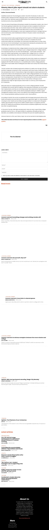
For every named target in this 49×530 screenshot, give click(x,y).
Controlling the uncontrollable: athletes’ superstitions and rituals (12, 448)
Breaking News (5, 435)
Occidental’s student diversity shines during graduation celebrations (10, 478)
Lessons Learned (6, 215)
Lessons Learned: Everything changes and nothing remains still (21, 217)
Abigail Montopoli (10, 300)
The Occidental (6, 9)
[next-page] (4, 428)
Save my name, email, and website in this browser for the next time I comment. (21, 175)
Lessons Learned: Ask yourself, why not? (13, 258)
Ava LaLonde (4, 340)
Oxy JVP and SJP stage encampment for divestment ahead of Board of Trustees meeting (10, 439)
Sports (4, 446)
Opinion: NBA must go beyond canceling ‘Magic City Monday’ (20, 379)
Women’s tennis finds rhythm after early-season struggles (12, 455)
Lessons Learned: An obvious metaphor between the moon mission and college (23, 338)
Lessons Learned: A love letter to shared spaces (20, 298)
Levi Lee (3, 421)
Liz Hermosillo (5, 458)
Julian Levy (4, 465)
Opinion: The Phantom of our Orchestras (14, 420)
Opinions (4, 377)
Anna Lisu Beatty (5, 218)
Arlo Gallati (4, 481)
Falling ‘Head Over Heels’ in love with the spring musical (11, 470)
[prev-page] (2, 428)
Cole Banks (4, 472)
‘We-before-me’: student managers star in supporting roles (12, 462)
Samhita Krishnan (5, 381)
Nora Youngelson (5, 259)
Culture (4, 468)
